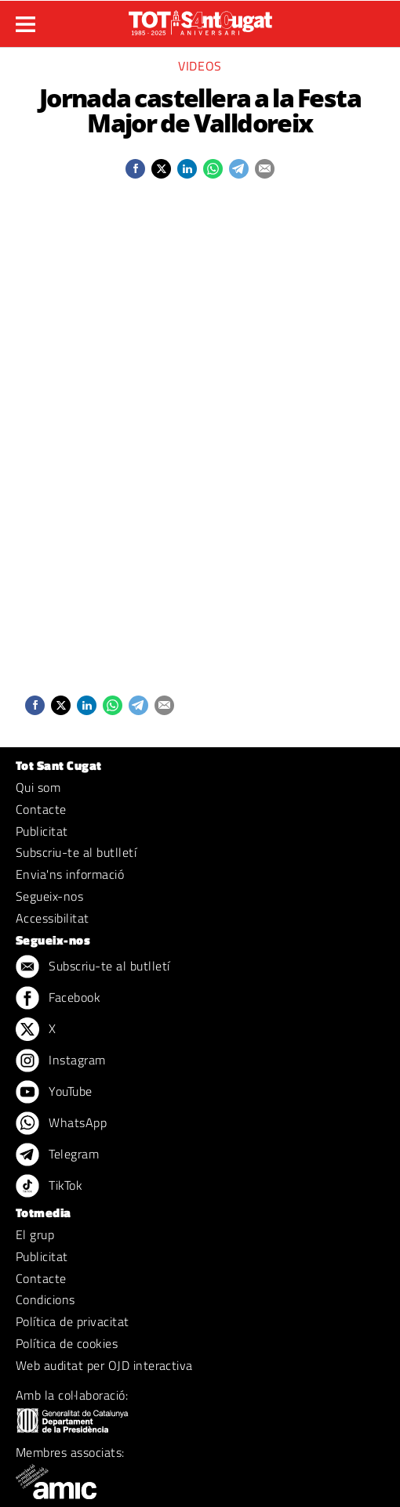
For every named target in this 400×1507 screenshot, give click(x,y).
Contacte (41, 809)
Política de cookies (67, 1343)
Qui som (38, 787)
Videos (200, 65)
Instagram (61, 1061)
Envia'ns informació (70, 874)
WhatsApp (61, 1124)
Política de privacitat (72, 1321)
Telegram (57, 1155)
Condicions (45, 1299)
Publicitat (42, 831)
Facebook (58, 998)
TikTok (49, 1186)
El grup (35, 1234)
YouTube (54, 1092)
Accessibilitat (52, 918)
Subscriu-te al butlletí (76, 852)
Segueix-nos (49, 896)
